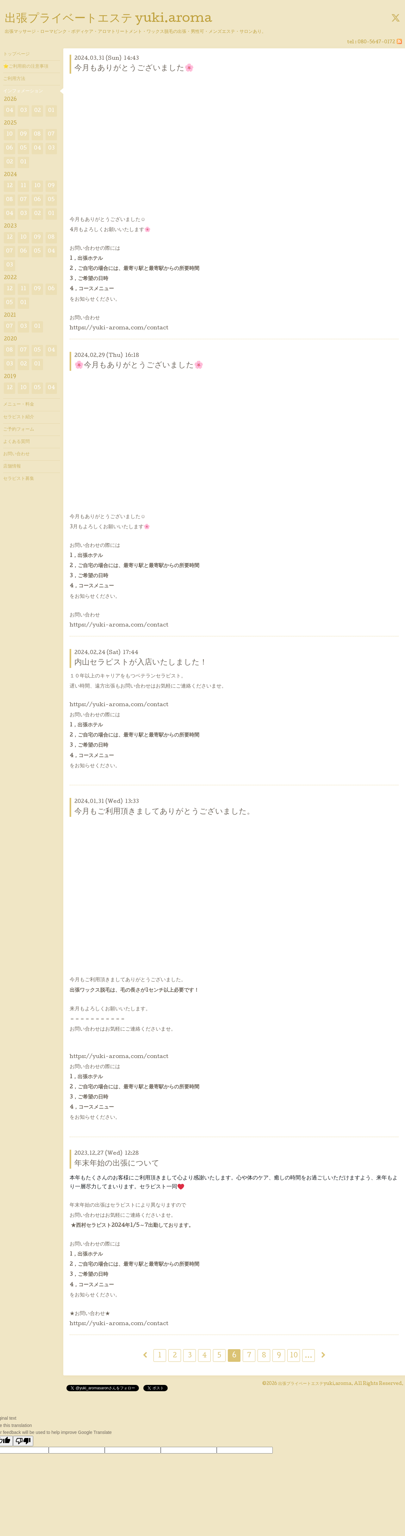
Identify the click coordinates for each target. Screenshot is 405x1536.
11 (23, 186)
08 (37, 134)
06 (9, 148)
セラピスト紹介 (18, 417)
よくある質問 (16, 441)
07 (51, 134)
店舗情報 (12, 466)
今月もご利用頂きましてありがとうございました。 (164, 812)
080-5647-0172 (376, 42)
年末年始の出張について (116, 1164)
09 (23, 134)
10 (294, 1356)
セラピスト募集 (18, 478)
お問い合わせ (16, 454)
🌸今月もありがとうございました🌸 (138, 365)
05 (23, 148)
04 (9, 110)
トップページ (16, 54)
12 (10, 186)
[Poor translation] (23, 1441)
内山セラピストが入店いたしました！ (140, 662)
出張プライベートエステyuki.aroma (315, 1384)
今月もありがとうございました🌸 (134, 68)
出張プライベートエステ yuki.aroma (108, 19)
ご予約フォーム (18, 429)
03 (23, 110)
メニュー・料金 (18, 404)
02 (37, 110)
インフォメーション (23, 91)
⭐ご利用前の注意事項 (25, 66)
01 (51, 110)
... (308, 1356)
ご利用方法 (14, 79)
